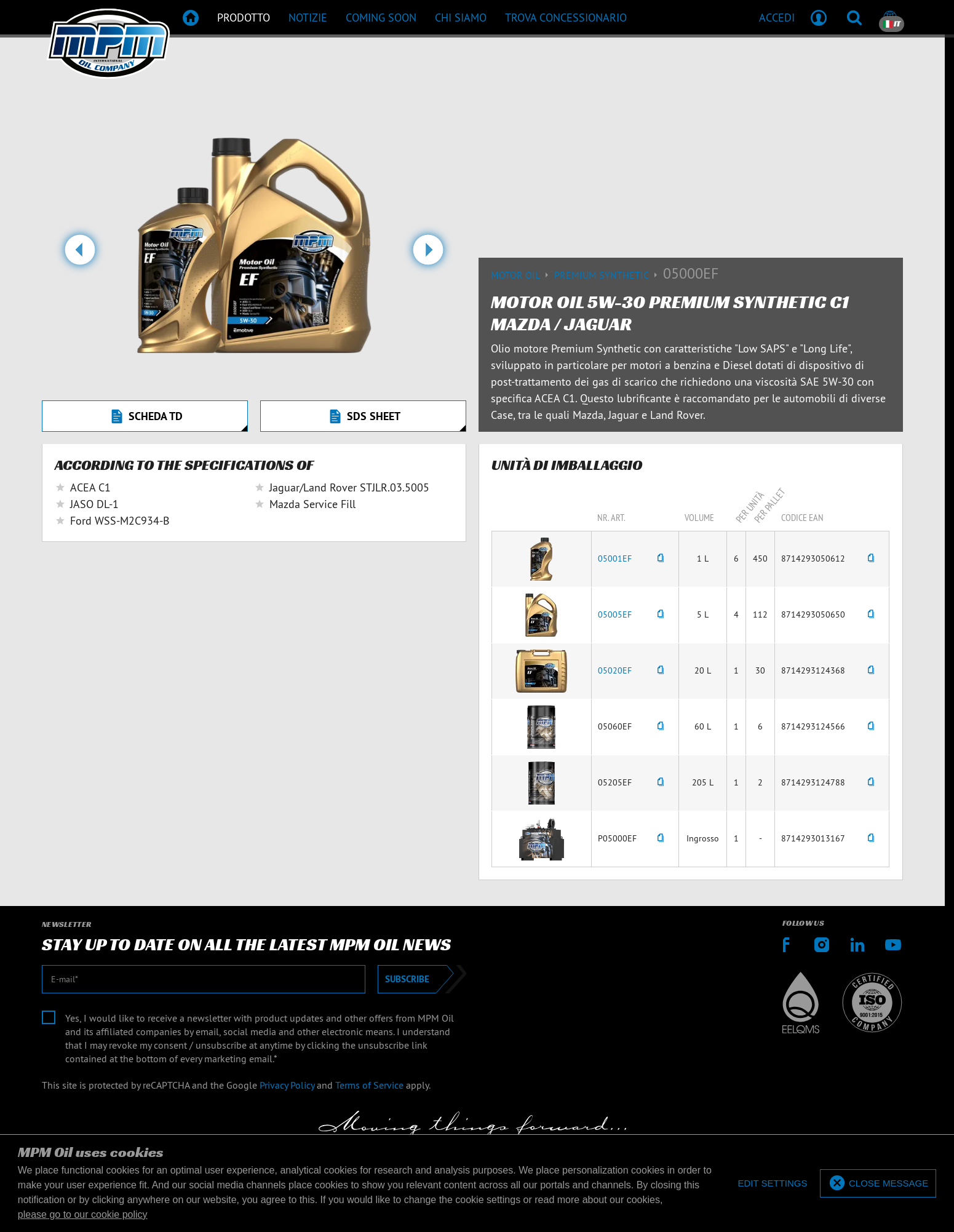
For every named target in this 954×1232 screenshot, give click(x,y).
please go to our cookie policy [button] (83, 1214)
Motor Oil (522, 275)
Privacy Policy (287, 1085)
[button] (80, 255)
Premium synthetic (608, 275)
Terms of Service (369, 1085)
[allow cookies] (878, 1183)
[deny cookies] (772, 1183)
